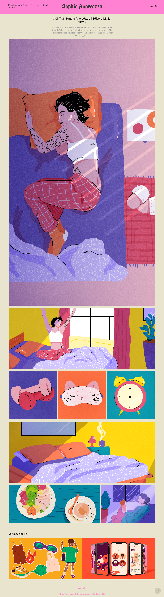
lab (37, 5)
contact (11, 7)
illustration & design (20, 5)
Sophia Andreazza (82, 6)
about (45, 5)
